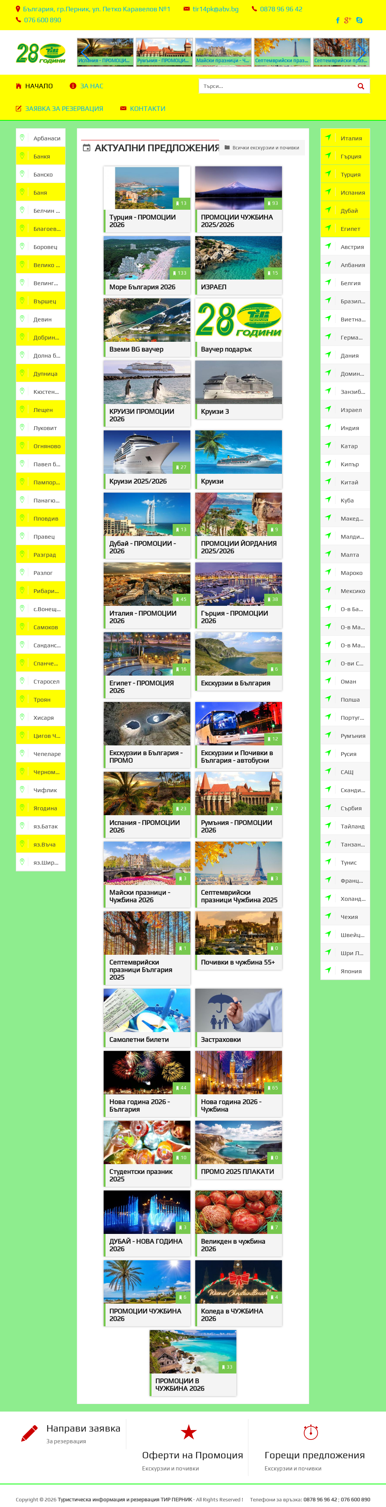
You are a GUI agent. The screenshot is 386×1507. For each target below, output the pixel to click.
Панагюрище (42, 499)
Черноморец (42, 771)
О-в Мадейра (347, 644)
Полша (342, 698)
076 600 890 (42, 20)
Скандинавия (347, 789)
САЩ (339, 771)
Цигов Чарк (42, 735)
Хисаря (37, 717)
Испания (345, 191)
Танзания (346, 843)
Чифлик (38, 789)
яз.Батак (39, 825)
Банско (36, 173)
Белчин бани (42, 210)
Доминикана (347, 373)
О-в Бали (345, 608)
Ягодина (38, 807)
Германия (347, 336)
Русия (341, 753)
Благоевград (42, 228)
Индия (342, 427)
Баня (33, 191)
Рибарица (40, 590)
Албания (345, 264)
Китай (341, 481)
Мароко (344, 572)
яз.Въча (38, 843)
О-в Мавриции (347, 626)
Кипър (342, 463)
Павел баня (42, 463)
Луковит (38, 427)
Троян (35, 698)
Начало (39, 86)
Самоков (39, 626)
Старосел (40, 680)
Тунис (341, 861)
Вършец (38, 300)
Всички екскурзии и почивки (262, 147)
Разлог (36, 572)
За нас (91, 86)
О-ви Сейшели (347, 662)
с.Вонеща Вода (42, 608)
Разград (38, 554)
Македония (347, 517)
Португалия (347, 717)
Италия (343, 137)
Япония (343, 970)
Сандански (41, 644)
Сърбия (343, 807)
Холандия (347, 898)
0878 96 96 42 (281, 9)
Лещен (36, 409)
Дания (342, 354)
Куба (339, 499)
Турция (343, 173)
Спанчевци (42, 662)
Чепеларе (40, 753)
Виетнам (345, 318)
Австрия (344, 246)
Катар (341, 445)
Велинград (42, 282)
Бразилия (346, 300)
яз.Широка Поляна (42, 861)
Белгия (343, 282)
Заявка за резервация (64, 108)
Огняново (40, 445)
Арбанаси (40, 137)
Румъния (345, 735)
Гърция (343, 155)
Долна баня (42, 354)
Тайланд (345, 825)
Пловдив (39, 517)
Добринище (42, 336)
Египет (342, 228)
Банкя (35, 155)
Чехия (341, 916)
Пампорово (42, 481)
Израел (343, 409)
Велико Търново (42, 264)
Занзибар (346, 391)
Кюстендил (42, 391)
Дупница (39, 373)
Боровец (38, 246)
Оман (340, 680)
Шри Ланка (347, 952)
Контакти (147, 108)
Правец (37, 536)
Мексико (345, 590)
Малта (342, 554)
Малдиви (346, 536)
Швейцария (347, 934)
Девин (36, 318)
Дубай (341, 210)
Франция (345, 880)
